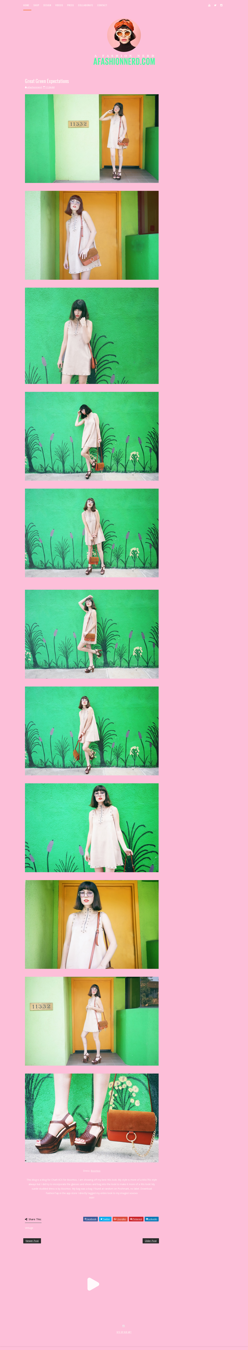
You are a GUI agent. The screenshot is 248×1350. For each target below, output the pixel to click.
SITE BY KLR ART (124, 1332)
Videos (59, 5)
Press (70, 5)
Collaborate (85, 5)
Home (26, 5)
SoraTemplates (43, 1336)
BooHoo (95, 1170)
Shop (36, 5)
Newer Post (32, 1240)
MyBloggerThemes (79, 1336)
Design (47, 5)
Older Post (151, 1240)
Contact (102, 5)
